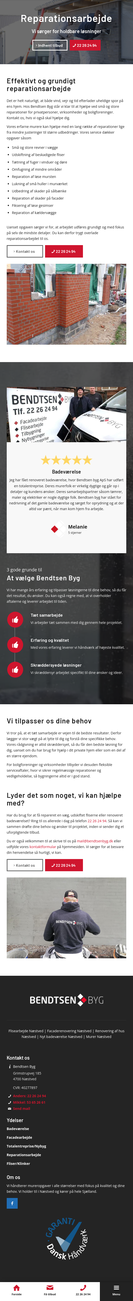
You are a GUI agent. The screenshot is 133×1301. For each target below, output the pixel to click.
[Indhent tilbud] (49, 45)
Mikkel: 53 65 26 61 (29, 1102)
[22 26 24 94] (85, 45)
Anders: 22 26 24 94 (29, 1095)
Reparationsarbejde (24, 1154)
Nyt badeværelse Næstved (61, 1036)
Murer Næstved (98, 1036)
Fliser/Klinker (18, 1163)
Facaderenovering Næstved (69, 1031)
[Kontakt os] (25, 251)
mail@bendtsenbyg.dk (95, 841)
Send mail (21, 1108)
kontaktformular (42, 846)
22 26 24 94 (97, 820)
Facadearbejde (19, 1137)
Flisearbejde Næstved (25, 1031)
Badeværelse (18, 1128)
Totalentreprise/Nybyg (26, 1146)
